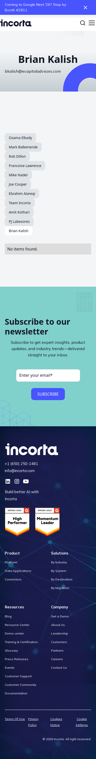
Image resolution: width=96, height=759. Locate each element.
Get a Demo (60, 616)
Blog (8, 616)
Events (10, 667)
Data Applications (18, 571)
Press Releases (16, 659)
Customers (59, 642)
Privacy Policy (33, 722)
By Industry (59, 562)
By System (58, 571)
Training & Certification (21, 642)
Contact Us (59, 667)
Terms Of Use (15, 719)
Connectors (13, 579)
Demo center (14, 633)
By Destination (61, 579)
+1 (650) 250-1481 (21, 463)
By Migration (60, 588)
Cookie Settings (82, 722)
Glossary (11, 650)
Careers (57, 659)
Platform (11, 562)
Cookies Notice (56, 722)
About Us (58, 625)
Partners (57, 650)
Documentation (16, 693)
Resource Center (17, 625)
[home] (15, 22)
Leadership (59, 633)
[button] (91, 23)
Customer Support (18, 676)
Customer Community (20, 685)
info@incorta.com (20, 470)
